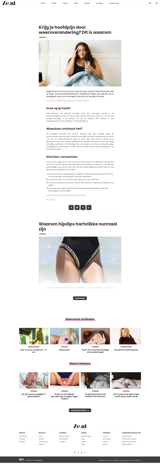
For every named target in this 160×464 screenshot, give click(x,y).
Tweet (77, 207)
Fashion (65, 3)
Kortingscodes (114, 3)
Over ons (108, 460)
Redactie (102, 460)
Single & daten (86, 436)
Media (105, 444)
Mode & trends (64, 436)
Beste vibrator (127, 436)
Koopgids (99, 3)
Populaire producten (131, 433)
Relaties (84, 442)
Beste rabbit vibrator (129, 439)
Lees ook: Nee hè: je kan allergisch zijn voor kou (66, 195)
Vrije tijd (105, 436)
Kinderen (22, 442)
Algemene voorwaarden (127, 460)
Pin (83, 207)
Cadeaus (62, 442)
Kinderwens (23, 436)
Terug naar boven (78, 412)
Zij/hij (83, 439)
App (88, 207)
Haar (40, 436)
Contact (138, 460)
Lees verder (80, 299)
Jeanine (66, 37)
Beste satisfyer (127, 444)
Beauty (54, 3)
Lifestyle (87, 3)
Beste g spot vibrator (129, 442)
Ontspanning (43, 442)
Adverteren (115, 460)
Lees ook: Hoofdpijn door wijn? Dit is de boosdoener (67, 100)
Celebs (105, 442)
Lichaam (42, 37)
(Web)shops (63, 439)
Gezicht (41, 439)
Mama (43, 3)
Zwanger (22, 439)
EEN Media (39, 460)
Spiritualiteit (107, 439)
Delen (71, 207)
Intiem (83, 444)
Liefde (76, 3)
